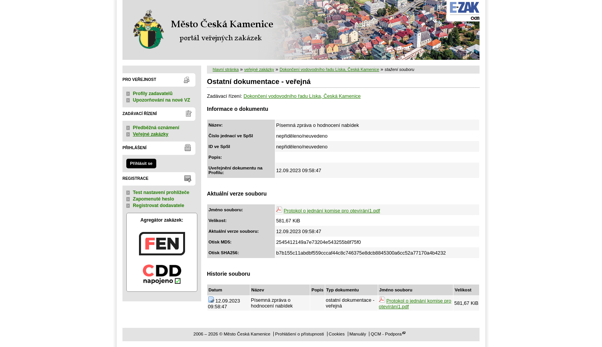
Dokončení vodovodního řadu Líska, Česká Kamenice (329, 69)
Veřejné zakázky (151, 134)
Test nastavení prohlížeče (161, 192)
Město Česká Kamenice (201, 30)
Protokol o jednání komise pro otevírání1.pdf (332, 211)
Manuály (357, 334)
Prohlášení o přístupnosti (299, 334)
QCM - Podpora (386, 334)
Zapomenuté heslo (153, 199)
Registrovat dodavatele (158, 205)
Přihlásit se (141, 163)
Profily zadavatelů (152, 93)
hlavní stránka (226, 69)
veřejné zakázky (259, 69)
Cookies (337, 334)
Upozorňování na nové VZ (161, 100)
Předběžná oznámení (156, 127)
